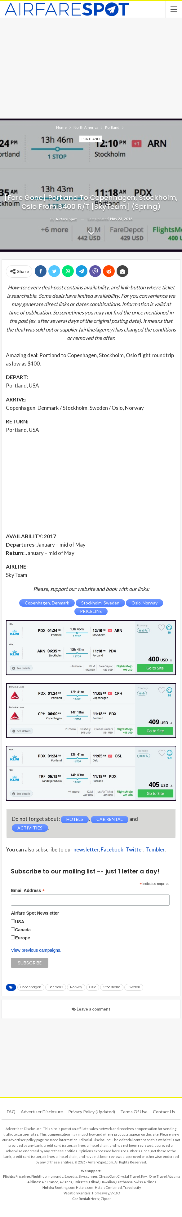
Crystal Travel (128, 1176)
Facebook (112, 849)
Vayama (174, 1176)
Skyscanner (87, 1176)
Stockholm (111, 987)
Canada (23, 929)
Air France (50, 1182)
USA (19, 921)
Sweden (133, 987)
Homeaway (100, 1193)
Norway (76, 987)
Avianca (66, 1182)
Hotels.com (85, 1187)
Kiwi (144, 1176)
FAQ (11, 1111)
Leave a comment (91, 1009)
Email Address (28, 891)
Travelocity (132, 1187)
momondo (55, 1176)
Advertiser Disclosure (42, 1111)
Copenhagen (30, 987)
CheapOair (107, 1176)
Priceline (23, 1176)
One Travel (158, 1176)
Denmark (55, 987)
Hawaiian (107, 1182)
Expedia (70, 1176)
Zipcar (106, 1199)
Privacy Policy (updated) (91, 1111)
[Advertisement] (91, 67)
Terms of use (134, 1111)
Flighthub (39, 1176)
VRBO (115, 1193)
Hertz (95, 1199)
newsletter (86, 849)
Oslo (92, 987)
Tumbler (155, 849)
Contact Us (164, 1111)
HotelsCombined (108, 1187)
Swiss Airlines (145, 1182)
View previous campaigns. (36, 950)
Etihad (94, 1182)
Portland (91, 139)
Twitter (134, 849)
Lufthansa (124, 1182)
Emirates (80, 1182)
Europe (22, 937)
